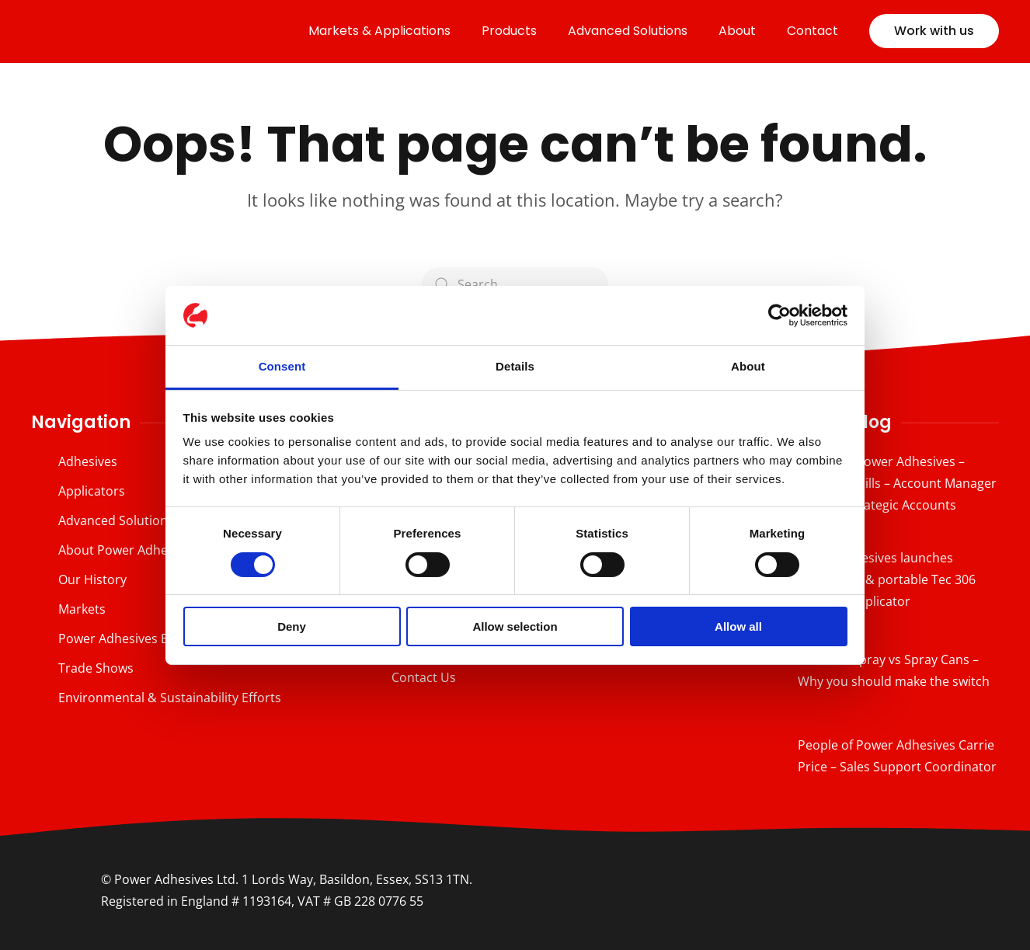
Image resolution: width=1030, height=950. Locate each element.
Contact (812, 31)
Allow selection (514, 626)
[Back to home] (140, 31)
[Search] (515, 284)
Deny (291, 626)
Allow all (738, 626)
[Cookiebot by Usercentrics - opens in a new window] (779, 315)
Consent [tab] (282, 366)
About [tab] (748, 366)
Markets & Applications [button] (379, 31)
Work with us (934, 31)
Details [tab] (515, 366)
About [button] (737, 31)
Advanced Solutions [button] (627, 31)
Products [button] (509, 31)
